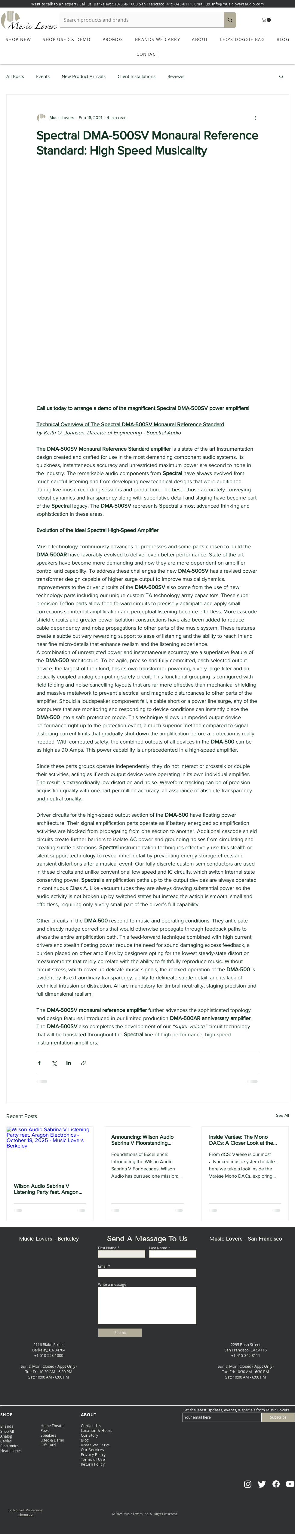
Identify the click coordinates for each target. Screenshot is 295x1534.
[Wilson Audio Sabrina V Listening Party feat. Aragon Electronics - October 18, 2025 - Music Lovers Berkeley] (50, 1151)
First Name (107, 1248)
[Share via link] (83, 1063)
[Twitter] (262, 1484)
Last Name (158, 1248)
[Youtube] (290, 1484)
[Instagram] (248, 1484)
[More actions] (255, 117)
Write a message (112, 1284)
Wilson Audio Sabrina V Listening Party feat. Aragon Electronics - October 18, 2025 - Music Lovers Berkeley (49, 1189)
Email (102, 1266)
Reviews (175, 76)
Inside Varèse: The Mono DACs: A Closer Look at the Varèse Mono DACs (241, 1140)
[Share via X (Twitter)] (54, 1063)
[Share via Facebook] (39, 1063)
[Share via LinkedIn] (69, 1063)
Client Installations (136, 76)
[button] (267, 20)
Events (43, 76)
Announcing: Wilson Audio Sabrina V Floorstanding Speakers (142, 1140)
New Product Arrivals (84, 76)
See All (282, 1115)
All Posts (15, 76)
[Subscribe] (278, 1417)
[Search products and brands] (138, 19)
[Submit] (120, 1332)
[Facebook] (276, 1484)
